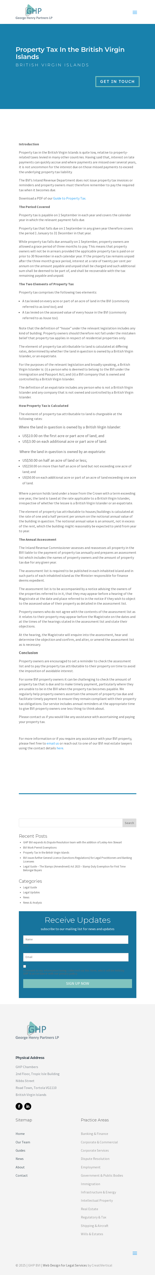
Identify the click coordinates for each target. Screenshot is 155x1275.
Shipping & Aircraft (94, 1225)
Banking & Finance (94, 1133)
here (60, 748)
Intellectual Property (97, 1200)
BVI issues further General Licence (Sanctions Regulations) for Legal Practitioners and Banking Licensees (77, 859)
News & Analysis (32, 902)
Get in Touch (117, 81)
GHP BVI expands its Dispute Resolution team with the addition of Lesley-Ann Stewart (72, 842)
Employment (91, 1167)
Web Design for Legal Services (65, 1265)
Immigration (90, 1184)
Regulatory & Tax (93, 1217)
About (20, 1167)
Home (20, 1133)
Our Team (23, 1142)
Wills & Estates (92, 1234)
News (26, 897)
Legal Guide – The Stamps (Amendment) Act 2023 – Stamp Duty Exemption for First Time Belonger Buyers (74, 868)
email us (53, 743)
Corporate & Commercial (99, 1142)
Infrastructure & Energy (98, 1192)
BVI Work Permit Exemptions (40, 847)
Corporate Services (95, 1150)
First (26, 945)
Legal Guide (30, 887)
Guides (20, 1150)
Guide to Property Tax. (69, 198)
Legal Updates (31, 892)
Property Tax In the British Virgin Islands (46, 852)
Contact (22, 1175)
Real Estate (89, 1209)
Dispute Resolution (95, 1158)
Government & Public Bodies (102, 1175)
